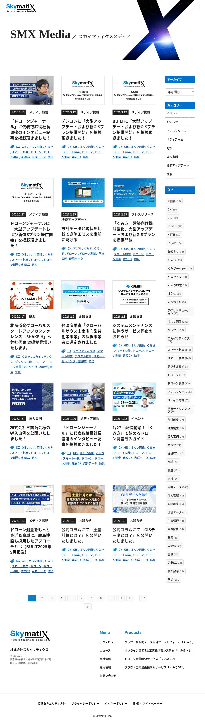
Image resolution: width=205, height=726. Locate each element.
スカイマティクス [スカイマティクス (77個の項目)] (179, 339)
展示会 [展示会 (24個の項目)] (174, 445)
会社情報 (105, 659)
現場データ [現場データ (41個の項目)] (177, 512)
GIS (24, 147)
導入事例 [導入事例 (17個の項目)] (176, 436)
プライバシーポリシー (85, 703)
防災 (50, 157)
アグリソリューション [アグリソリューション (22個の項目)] (179, 311)
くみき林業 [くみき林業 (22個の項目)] (177, 285)
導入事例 (172, 157)
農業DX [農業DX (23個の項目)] (175, 563)
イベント (172, 113)
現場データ (76, 259)
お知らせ (172, 122)
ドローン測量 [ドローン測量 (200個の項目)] (179, 383)
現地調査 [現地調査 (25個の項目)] (176, 504)
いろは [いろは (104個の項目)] (175, 243)
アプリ (77, 248)
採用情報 (105, 667)
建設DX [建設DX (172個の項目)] (175, 453)
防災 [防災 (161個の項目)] (174, 579)
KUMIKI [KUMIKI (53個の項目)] (175, 226)
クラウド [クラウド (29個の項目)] (176, 330)
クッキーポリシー (116, 703)
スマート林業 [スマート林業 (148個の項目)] (179, 349)
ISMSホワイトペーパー (147, 703)
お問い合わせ (108, 676)
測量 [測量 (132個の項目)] (174, 470)
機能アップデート (178, 165)
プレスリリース (176, 131)
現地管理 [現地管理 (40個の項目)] (176, 495)
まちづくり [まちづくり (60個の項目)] (177, 302)
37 (143, 598)
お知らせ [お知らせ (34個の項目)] (176, 251)
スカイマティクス (84, 351)
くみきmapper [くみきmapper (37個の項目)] (180, 268)
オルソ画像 (35, 147)
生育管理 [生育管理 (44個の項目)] (176, 521)
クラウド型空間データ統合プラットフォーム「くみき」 (160, 642)
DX (18, 147)
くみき (48, 147)
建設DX (25, 157)
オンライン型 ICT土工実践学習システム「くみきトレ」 (159, 650)
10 (120, 598)
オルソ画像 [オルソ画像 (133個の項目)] (178, 321)
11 (130, 598)
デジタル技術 (23, 362)
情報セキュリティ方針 (52, 703)
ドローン (35, 152)
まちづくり (30, 367)
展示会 (43, 367)
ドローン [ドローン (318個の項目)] (176, 375)
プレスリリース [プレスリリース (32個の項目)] (180, 392)
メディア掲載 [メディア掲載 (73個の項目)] (178, 400)
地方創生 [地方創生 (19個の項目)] (176, 428)
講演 (169, 174)
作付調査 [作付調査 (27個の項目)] (176, 420)
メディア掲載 (175, 139)
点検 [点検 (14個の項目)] (173, 478)
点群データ (39, 157)
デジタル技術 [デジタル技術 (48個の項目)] (178, 366)
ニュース (105, 650)
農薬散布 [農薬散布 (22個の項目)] (176, 571)
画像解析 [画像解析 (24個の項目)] (176, 529)
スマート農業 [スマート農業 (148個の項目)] (179, 358)
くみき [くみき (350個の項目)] (175, 260)
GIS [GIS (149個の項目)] (173, 218)
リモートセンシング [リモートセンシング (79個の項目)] (179, 409)
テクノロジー (108, 642)
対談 (169, 148)
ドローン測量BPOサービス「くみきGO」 (151, 659)
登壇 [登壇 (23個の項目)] (173, 537)
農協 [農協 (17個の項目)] (173, 554)
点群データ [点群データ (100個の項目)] (178, 487)
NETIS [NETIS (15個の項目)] (174, 235)
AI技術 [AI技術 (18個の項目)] (174, 201)
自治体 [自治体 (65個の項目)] (174, 546)
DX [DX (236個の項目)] (173, 209)
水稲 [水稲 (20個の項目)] (173, 462)
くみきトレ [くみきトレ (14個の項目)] (177, 277)
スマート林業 (20, 152)
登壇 (18, 372)
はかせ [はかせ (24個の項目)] (174, 293)
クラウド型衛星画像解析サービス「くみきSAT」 (155, 667)
